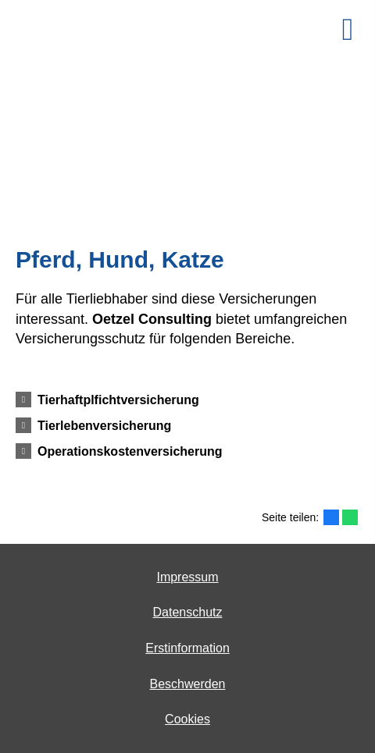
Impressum (187, 577)
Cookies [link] (187, 719)
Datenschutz (188, 612)
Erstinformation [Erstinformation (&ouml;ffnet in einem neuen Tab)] (187, 648)
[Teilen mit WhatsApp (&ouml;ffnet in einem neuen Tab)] (350, 517)
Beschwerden (188, 684)
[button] (118, 399)
